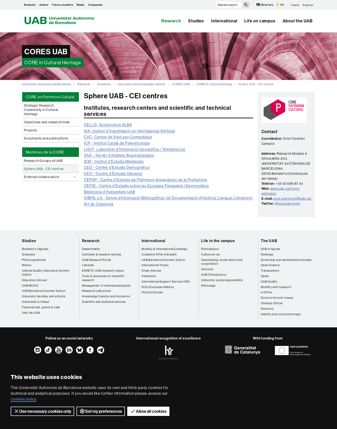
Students (30, 4)
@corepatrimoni (287, 203)
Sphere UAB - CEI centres (44, 169)
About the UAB (298, 21)
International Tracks (155, 265)
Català (295, 4)
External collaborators (50, 177)
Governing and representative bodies (286, 260)
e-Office (266, 292)
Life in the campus (218, 240)
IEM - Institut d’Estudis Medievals (113, 161)
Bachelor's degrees (35, 249)
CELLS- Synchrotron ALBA (108, 124)
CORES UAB (181, 84)
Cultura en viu (210, 254)
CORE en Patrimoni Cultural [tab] (50, 97)
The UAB (269, 240)
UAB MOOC (30, 285)
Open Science (270, 265)
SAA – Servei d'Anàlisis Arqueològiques (119, 155)
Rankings (267, 254)
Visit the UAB (31, 312)
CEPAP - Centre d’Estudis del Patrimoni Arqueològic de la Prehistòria (145, 179)
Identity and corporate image (281, 314)
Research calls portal (96, 291)
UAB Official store (213, 274)
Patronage (208, 285)
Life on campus (259, 21)
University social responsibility (222, 280)
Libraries (88, 265)
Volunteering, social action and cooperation (222, 262)
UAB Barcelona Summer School (44, 291)
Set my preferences (100, 411)
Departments (91, 249)
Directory (265, 4)
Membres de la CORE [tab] (45, 152)
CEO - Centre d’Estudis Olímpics (113, 173)
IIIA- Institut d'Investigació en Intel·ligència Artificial (129, 131)
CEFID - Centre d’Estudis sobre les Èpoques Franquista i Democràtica (146, 185)
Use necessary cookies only (42, 411)
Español (308, 4)
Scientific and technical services (104, 302)
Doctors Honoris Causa (277, 297)
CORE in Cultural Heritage (214, 84)
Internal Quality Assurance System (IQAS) (45, 272)
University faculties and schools (44, 296)
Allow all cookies (148, 411)
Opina (265, 276)
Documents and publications (46, 138)
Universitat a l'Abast (36, 302)
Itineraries (104, 84)
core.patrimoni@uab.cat (292, 198)
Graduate (28, 254)
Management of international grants (106, 285)
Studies (196, 21)
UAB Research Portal (96, 260)
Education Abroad (34, 280)
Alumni (43, 4)
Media (81, 4)
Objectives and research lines (47, 122)
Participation (210, 249)
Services (207, 269)
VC (280, 4)
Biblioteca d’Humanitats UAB (109, 192)
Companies (95, 4)
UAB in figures (270, 249)
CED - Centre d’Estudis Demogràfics (116, 167)
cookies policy (23, 399)
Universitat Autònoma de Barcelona (46, 84)
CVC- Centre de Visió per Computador (118, 137)
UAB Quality (269, 281)
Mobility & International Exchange (164, 249)
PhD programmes (34, 260)
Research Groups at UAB (43, 161)
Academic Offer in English (159, 254)
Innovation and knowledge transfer (141, 84)
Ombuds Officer (272, 303)
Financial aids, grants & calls (41, 307)
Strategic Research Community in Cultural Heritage (41, 109)
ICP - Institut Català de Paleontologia (117, 143)
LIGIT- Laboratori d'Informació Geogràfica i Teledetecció (134, 149)
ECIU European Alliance (158, 287)
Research (171, 21)
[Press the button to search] (246, 5)
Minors (26, 265)
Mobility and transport (276, 287)
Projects (30, 130)
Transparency (270, 270)
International (224, 21)
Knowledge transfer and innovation (106, 296)
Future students (62, 4)
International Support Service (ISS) (166, 281)
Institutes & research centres (101, 254)
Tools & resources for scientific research (103, 278)
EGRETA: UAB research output (103, 270)
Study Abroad (151, 270)
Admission (149, 276)
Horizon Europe (152, 292)
